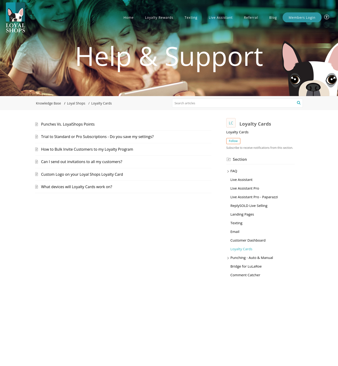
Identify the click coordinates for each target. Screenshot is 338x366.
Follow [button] (233, 141)
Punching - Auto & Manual (251, 257)
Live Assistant (221, 17)
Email (234, 231)
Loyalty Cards (241, 248)
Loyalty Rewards (159, 17)
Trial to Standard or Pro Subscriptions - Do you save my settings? (97, 136)
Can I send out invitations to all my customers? (81, 161)
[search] (237, 103)
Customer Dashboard (248, 240)
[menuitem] (327, 17)
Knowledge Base (48, 103)
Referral (251, 17)
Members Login (302, 17)
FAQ (233, 170)
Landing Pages (242, 214)
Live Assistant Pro (244, 188)
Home (128, 17)
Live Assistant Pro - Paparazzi (254, 196)
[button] (298, 103)
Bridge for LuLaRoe (246, 266)
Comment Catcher (245, 275)
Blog (273, 17)
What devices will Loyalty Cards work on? (76, 186)
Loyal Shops (76, 103)
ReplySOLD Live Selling (248, 205)
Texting (191, 17)
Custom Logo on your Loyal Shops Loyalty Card (82, 174)
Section (240, 159)
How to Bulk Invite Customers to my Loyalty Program (87, 149)
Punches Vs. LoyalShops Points (68, 124)
